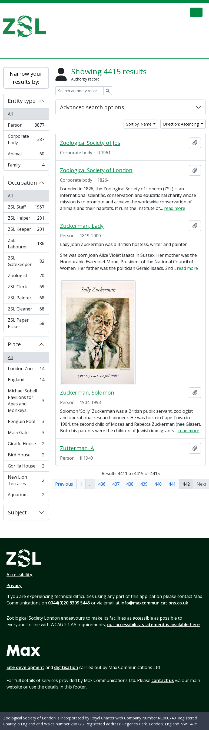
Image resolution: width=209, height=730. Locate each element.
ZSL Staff (26, 208)
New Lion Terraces (26, 480)
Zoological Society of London (96, 170)
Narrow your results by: (26, 77)
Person (26, 126)
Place (14, 344)
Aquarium (26, 495)
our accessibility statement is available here (153, 624)
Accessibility (19, 575)
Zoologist (26, 276)
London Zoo (26, 369)
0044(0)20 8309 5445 (69, 603)
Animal (26, 155)
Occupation (22, 182)
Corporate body (26, 139)
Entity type (21, 100)
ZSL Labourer (26, 243)
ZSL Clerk (26, 287)
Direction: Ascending (181, 124)
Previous (64, 484)
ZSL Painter (26, 298)
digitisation (66, 667)
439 (144, 484)
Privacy (14, 585)
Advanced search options (92, 107)
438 (130, 484)
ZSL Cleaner (26, 310)
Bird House (26, 456)
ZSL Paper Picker (26, 323)
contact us (162, 680)
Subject (17, 512)
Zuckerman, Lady (82, 226)
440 (158, 484)
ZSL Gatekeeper (26, 261)
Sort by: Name (139, 124)
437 (116, 484)
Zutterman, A (77, 448)
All (10, 114)
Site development (25, 667)
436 (101, 484)
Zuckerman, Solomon (87, 392)
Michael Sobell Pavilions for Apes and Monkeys (26, 400)
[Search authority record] (79, 90)
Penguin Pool (26, 422)
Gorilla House (26, 467)
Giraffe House (26, 444)
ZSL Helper (26, 219)
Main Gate (26, 433)
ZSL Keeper (26, 230)
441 (172, 484)
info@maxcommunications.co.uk (154, 603)
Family (26, 166)
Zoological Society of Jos (90, 143)
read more (174, 208)
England (26, 380)
